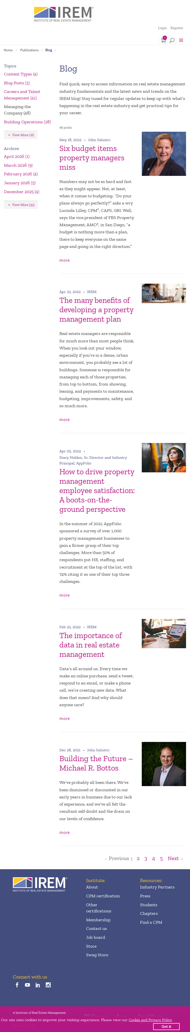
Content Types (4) (21, 74)
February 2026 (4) (21, 174)
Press (145, 896)
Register (176, 28)
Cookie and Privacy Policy (150, 1019)
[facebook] (17, 985)
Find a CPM (151, 922)
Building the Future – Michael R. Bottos (96, 763)
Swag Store (97, 955)
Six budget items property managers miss (91, 158)
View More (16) (23, 135)
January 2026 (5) (20, 182)
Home (8, 50)
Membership (98, 919)
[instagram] (48, 985)
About (92, 887)
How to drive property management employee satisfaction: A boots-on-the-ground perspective (97, 490)
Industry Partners (157, 887)
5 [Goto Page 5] (161, 858)
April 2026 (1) (16, 156)
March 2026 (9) (18, 165)
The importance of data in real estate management (90, 645)
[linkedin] (38, 985)
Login (162, 28)
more (64, 260)
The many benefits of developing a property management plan (96, 309)
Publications (29, 50)
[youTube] (27, 985)
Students (148, 904)
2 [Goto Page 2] (138, 858)
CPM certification (103, 896)
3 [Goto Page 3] (145, 858)
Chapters (149, 913)
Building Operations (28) (27, 122)
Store (91, 946)
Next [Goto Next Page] (173, 858)
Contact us (96, 928)
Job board (95, 937)
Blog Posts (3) (17, 83)
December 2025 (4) (21, 191)
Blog (48, 50)
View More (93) (23, 205)
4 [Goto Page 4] (153, 858)
